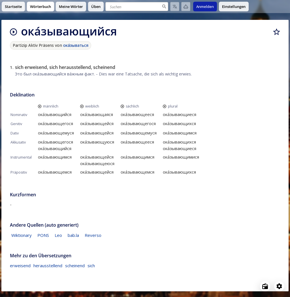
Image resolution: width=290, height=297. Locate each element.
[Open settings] (279, 286)
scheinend (75, 265)
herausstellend (47, 265)
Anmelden (205, 6)
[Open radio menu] (265, 286)
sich (91, 265)
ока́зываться (76, 45)
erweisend (20, 265)
